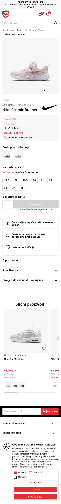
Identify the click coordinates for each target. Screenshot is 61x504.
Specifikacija (29, 270)
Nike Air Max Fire (14, 359)
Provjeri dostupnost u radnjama (29, 280)
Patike (41, 30)
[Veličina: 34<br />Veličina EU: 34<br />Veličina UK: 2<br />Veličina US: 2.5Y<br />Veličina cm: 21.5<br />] (14, 188)
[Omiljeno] (40, 14)
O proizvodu (29, 260)
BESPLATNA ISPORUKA (30, 2)
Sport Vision (8, 30)
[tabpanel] (30, 66)
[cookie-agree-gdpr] (35, 489)
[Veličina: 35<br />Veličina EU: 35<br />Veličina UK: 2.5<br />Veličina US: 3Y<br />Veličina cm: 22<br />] (22, 188)
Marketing (22, 477)
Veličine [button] (20, 172)
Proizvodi (22, 30)
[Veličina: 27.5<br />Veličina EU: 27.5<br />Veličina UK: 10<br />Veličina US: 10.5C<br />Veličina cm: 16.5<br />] (6, 180)
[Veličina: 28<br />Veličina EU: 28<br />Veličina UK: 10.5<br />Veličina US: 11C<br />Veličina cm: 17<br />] (16, 180)
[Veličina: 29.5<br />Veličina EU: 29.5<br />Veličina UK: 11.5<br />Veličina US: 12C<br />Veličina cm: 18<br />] (25, 180)
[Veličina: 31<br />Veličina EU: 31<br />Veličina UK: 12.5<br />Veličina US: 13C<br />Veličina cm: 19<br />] (42, 180)
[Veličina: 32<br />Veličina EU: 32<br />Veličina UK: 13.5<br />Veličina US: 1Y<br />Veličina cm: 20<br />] (50, 180)
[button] (30, 23)
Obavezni (22, 472)
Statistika (38, 472)
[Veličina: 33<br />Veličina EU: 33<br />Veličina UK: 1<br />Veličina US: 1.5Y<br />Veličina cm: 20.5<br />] (5, 188)
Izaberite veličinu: (13, 167)
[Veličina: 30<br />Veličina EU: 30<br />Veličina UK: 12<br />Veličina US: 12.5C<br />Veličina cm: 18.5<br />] (34, 180)
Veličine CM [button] (32, 172)
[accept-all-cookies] (35, 496)
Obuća (32, 30)
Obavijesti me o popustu (20, 137)
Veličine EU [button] (8, 172)
